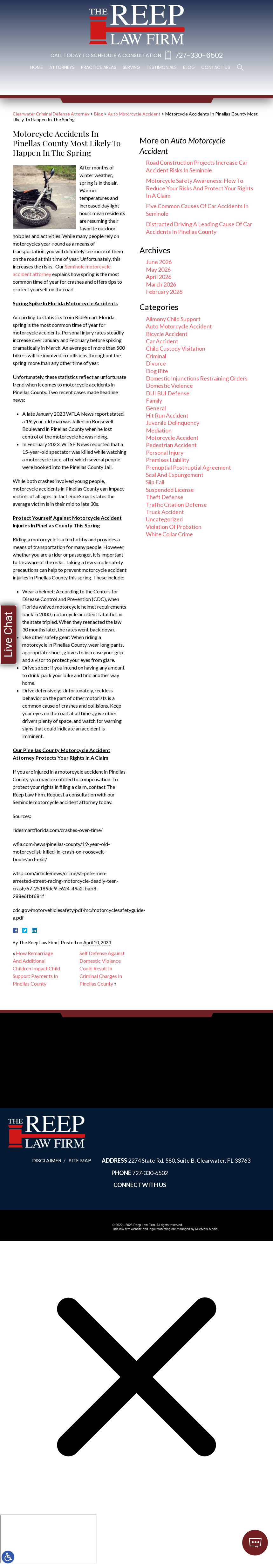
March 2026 (161, 284)
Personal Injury (164, 452)
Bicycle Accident (167, 333)
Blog (189, 67)
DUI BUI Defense (167, 393)
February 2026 (164, 291)
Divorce (156, 363)
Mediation (159, 430)
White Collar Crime (169, 534)
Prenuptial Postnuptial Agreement (188, 467)
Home (36, 67)
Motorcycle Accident (172, 437)
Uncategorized (164, 519)
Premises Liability (167, 459)
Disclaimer (46, 1160)
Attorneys (62, 67)
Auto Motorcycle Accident (134, 113)
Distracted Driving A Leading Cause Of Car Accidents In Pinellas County (199, 228)
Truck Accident (165, 511)
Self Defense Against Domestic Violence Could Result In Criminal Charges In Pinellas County (102, 968)
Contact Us (215, 67)
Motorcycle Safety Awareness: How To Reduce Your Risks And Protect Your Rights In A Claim (199, 188)
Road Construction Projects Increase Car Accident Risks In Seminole (197, 166)
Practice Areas (98, 67)
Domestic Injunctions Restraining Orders (197, 378)
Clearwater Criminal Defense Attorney (51, 113)
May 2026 (158, 269)
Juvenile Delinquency (172, 422)
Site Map (80, 1160)
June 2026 (159, 261)
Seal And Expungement (174, 474)
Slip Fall (155, 482)
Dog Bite (157, 370)
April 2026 (158, 276)
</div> (48, 1539)
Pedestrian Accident (171, 444)
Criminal (156, 356)
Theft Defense (164, 496)
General (156, 408)
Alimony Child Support (173, 318)
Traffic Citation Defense (176, 504)
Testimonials (162, 67)
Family (154, 400)
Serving (131, 67)
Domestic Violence (169, 385)
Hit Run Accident (167, 415)
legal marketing (159, 1229)
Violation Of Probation (173, 526)
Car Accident (162, 341)
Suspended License (170, 489)
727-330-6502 (199, 55)
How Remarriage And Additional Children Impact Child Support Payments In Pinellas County (36, 968)
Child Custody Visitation (175, 348)
